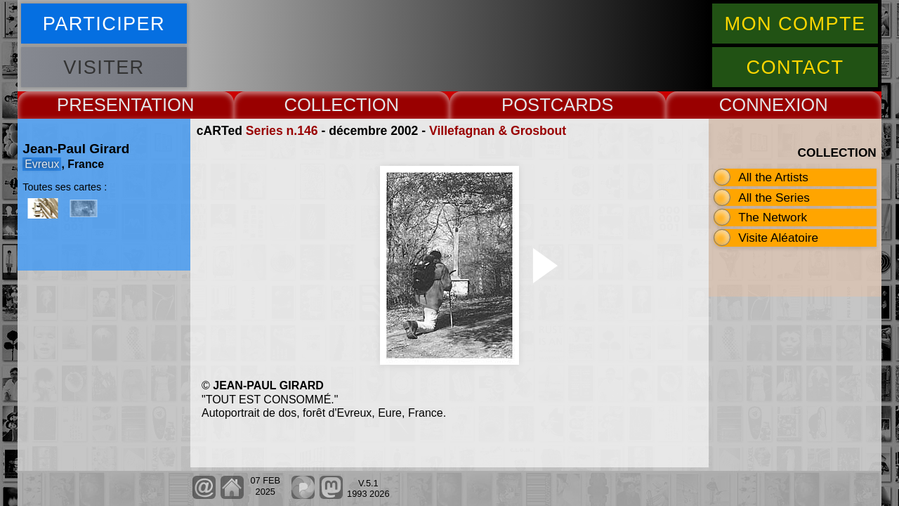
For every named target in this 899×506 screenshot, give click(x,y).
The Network (772, 217)
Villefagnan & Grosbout (497, 131)
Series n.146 (282, 131)
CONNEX (757, 105)
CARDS (582, 105)
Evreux (42, 164)
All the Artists (773, 177)
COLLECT (325, 105)
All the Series (774, 197)
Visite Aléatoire (778, 238)
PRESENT (98, 105)
